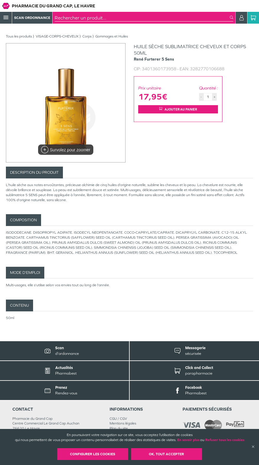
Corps (87, 36)
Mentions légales (123, 423)
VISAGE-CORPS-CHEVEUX (57, 36)
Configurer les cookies (92, 454)
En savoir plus (188, 440)
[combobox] (142, 18)
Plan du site (119, 428)
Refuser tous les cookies (224, 440)
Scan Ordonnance (32, 18)
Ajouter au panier (178, 109)
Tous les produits (19, 36)
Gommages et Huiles (111, 36)
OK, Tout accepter (166, 454)
